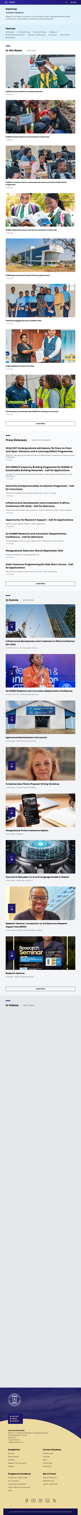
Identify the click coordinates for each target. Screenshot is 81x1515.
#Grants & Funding (39, 32)
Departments (13, 1457)
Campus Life (48, 1453)
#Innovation (53, 35)
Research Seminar (15, 973)
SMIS (45, 1460)
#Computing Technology (36, 35)
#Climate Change (24, 32)
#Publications (10, 38)
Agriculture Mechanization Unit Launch (26, 737)
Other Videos (28, 1005)
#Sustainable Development (15, 35)
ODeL (10, 1491)
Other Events (28, 600)
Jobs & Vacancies (50, 1484)
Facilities (46, 1457)
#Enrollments (65, 35)
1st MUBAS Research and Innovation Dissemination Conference (39, 691)
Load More (40, 424)
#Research (53, 32)
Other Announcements (41, 440)
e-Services (47, 1466)
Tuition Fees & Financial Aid (19, 1487)
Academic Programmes (17, 1478)
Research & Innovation (17, 1463)
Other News (31, 50)
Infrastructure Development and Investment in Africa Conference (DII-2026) (40, 643)
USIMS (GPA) (47, 1463)
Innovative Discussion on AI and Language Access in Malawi (37, 877)
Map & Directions (50, 1478)
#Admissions (10, 32)
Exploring (11, 9)
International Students (17, 1484)
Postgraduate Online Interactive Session (27, 830)
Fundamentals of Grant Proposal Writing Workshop (32, 784)
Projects (11, 1466)
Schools (11, 1453)
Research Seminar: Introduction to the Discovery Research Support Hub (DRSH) (36, 925)
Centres (11, 1460)
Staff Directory (48, 1481)
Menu (73, 2)
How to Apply (13, 1481)
